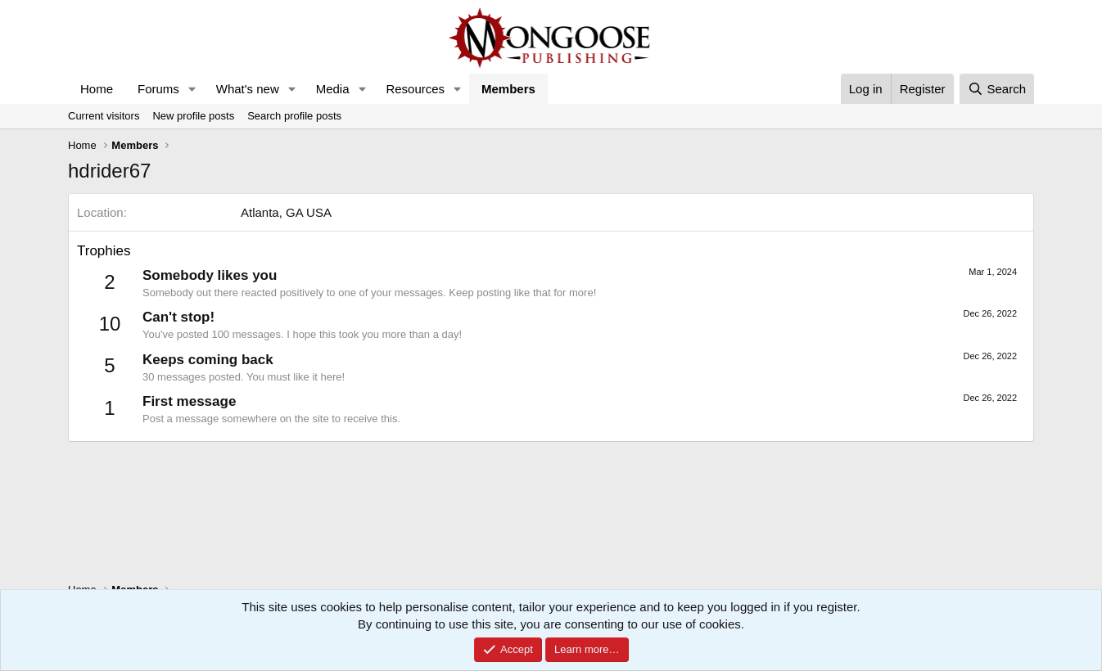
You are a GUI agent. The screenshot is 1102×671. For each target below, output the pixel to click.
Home (96, 89)
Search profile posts (294, 116)
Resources (415, 89)
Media (333, 89)
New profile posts (193, 116)
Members (508, 89)
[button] (192, 89)
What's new (247, 89)
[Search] (997, 89)
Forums (158, 89)
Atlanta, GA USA (286, 212)
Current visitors (103, 116)
